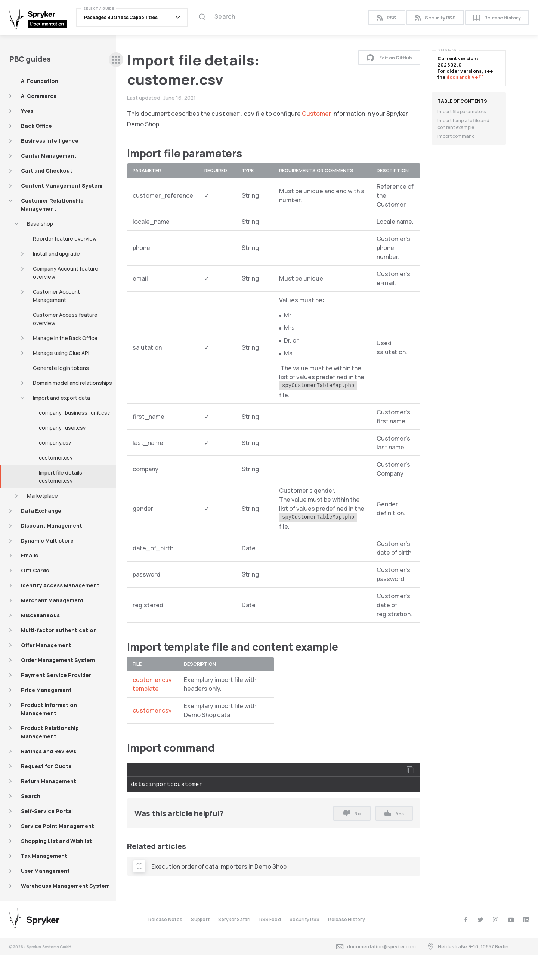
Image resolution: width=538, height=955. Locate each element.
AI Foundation (39, 80)
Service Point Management (57, 825)
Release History (497, 18)
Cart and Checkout (46, 170)
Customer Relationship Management (52, 204)
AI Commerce (39, 95)
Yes (394, 813)
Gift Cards (35, 570)
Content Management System (61, 185)
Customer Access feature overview (65, 319)
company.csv (55, 442)
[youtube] (511, 920)
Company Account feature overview (65, 272)
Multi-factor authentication (59, 630)
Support (200, 919)
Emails (29, 555)
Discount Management (51, 525)
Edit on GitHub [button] (389, 57)
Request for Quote (46, 766)
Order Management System (58, 660)
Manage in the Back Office (65, 337)
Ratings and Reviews (48, 751)
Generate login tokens (61, 367)
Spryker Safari (234, 919)
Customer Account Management (56, 295)
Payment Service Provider (56, 675)
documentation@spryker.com (376, 946)
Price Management (46, 689)
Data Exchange (41, 510)
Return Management (48, 781)
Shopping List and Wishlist (56, 840)
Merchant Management (52, 600)
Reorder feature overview (65, 238)
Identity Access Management (60, 585)
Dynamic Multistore (47, 540)
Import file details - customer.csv (62, 476)
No (352, 813)
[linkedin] (526, 919)
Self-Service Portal (47, 811)
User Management (45, 870)
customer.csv (55, 457)
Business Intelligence (49, 140)
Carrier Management (49, 155)
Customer (316, 113)
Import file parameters (461, 111)
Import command (456, 136)
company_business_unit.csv (74, 412)
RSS (386, 18)
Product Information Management (49, 709)
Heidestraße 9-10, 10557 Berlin (467, 946)
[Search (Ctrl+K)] (248, 17)
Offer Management (46, 645)
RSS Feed (270, 919)
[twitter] (480, 919)
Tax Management (44, 855)
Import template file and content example (463, 123)
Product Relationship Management (50, 732)
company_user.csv (62, 427)
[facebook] (466, 919)
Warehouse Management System (65, 885)
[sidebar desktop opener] (116, 59)
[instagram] (495, 919)
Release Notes (165, 919)
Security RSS (435, 18)
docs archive (464, 77)
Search (30, 796)
